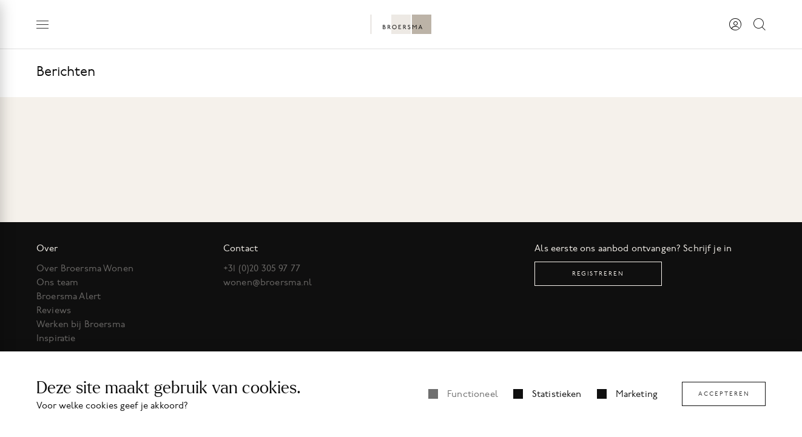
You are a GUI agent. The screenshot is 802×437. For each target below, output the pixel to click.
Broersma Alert (68, 296)
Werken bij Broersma (80, 324)
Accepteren (724, 394)
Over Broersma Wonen (84, 268)
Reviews (53, 310)
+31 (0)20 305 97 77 (261, 268)
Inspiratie (56, 338)
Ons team (57, 282)
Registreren (598, 273)
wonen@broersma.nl (267, 282)
